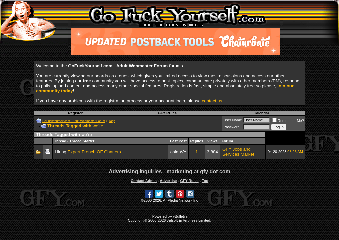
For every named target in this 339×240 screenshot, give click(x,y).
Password (231, 127)
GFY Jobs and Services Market (238, 152)
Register (75, 113)
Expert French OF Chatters (94, 151)
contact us (212, 100)
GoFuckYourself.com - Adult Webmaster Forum (73, 121)
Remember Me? (288, 121)
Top (205, 181)
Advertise (168, 181)
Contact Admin (144, 181)
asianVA (178, 151)
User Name (232, 120)
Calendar (261, 113)
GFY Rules (167, 113)
